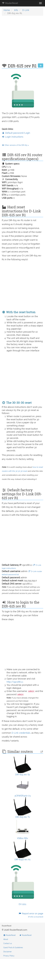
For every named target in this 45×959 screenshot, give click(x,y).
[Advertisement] (22, 40)
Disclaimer (7, 952)
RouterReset (10, 3)
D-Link (25, 10)
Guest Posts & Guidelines (13, 947)
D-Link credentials (21, 733)
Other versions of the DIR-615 (15, 145)
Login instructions (12, 136)
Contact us (7, 943)
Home (7, 10)
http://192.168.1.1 (15, 682)
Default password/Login (16, 133)
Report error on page (31, 915)
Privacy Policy (8, 956)
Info (16, 10)
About (5, 939)
